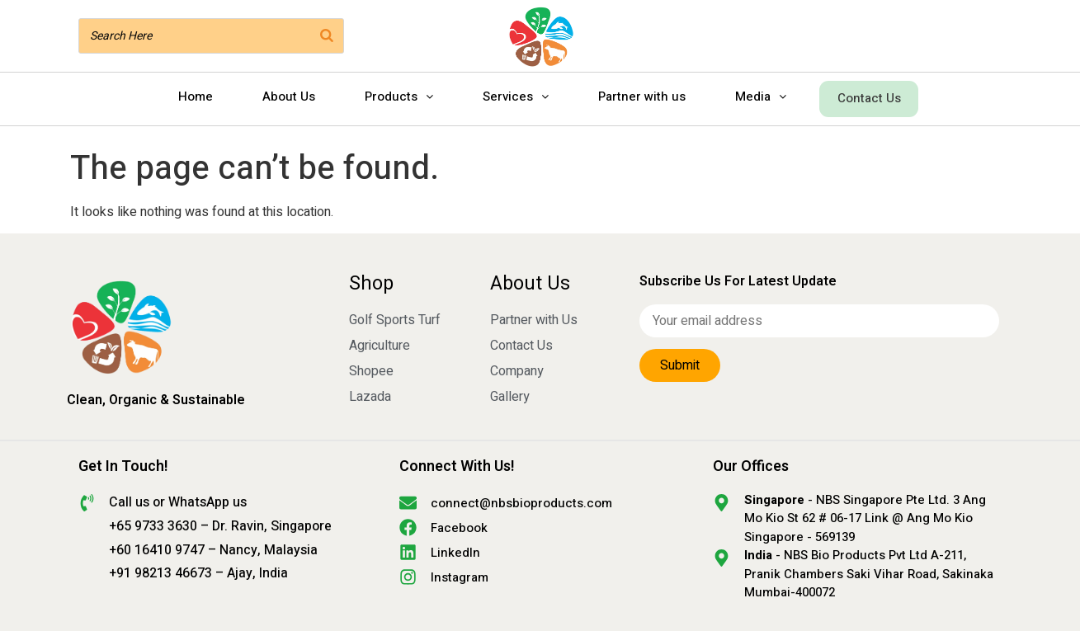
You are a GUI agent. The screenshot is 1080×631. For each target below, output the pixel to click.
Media (758, 96)
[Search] (326, 36)
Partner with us (639, 96)
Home (193, 96)
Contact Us (869, 96)
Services (513, 96)
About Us (286, 96)
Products (396, 96)
